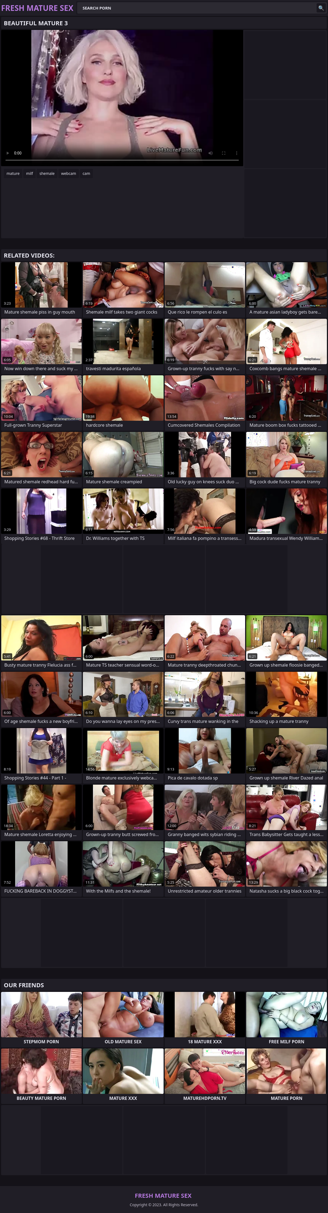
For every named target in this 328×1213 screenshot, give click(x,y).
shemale (47, 173)
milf (29, 173)
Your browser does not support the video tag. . (122, 98)
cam (86, 173)
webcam (68, 173)
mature (13, 173)
